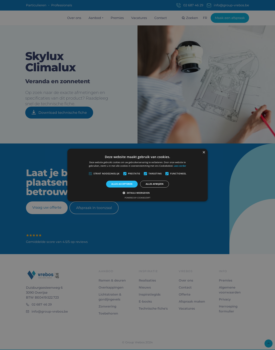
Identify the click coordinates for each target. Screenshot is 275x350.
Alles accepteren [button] (122, 183)
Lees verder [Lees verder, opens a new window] (180, 165)
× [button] (203, 152)
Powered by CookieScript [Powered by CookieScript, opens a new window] (137, 197)
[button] (137, 193)
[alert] (137, 175)
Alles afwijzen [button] (154, 183)
